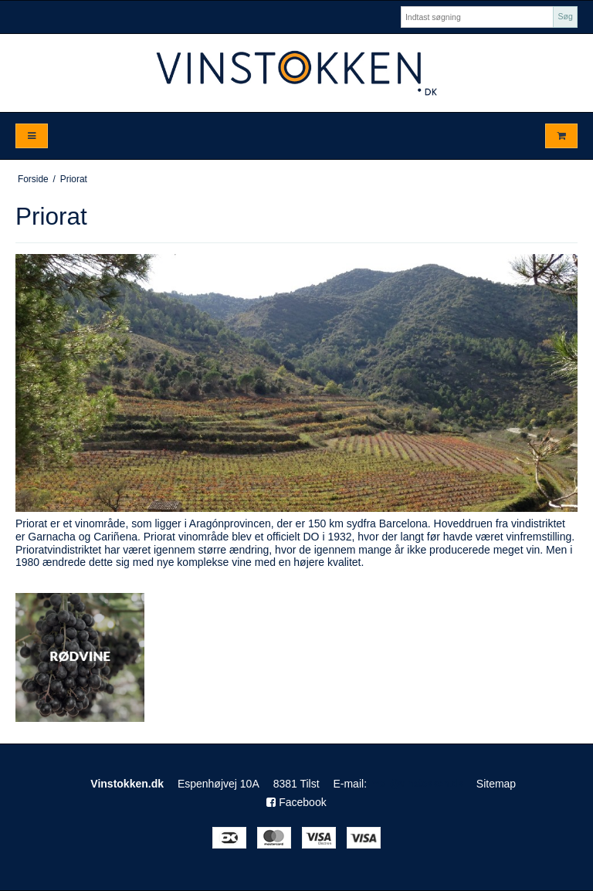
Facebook (296, 802)
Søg (564, 16)
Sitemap (496, 784)
